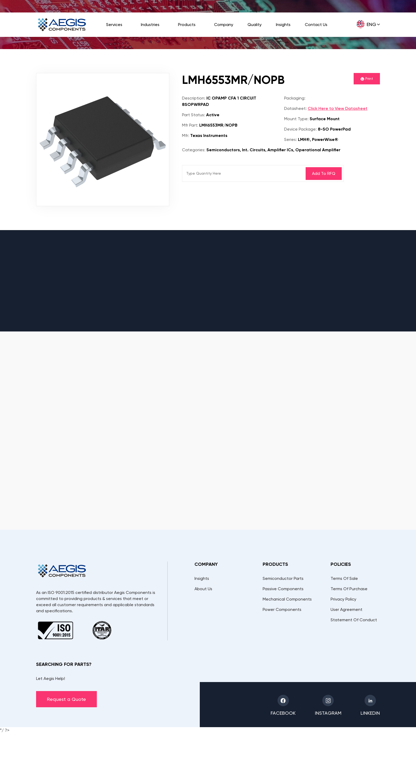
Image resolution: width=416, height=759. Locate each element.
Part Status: (193, 114)
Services (114, 24)
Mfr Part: (190, 125)
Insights (283, 24)
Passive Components (283, 588)
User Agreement (346, 609)
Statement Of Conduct (354, 619)
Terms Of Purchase (349, 588)
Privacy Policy (343, 599)
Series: (290, 139)
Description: (193, 98)
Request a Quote (66, 699)
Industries (150, 24)
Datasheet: (295, 108)
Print (367, 78)
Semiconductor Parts (283, 578)
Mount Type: (296, 118)
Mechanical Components (287, 599)
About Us (203, 588)
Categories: (193, 149)
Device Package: (300, 129)
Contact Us (316, 24)
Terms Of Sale (344, 578)
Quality (255, 24)
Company (223, 24)
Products (187, 24)
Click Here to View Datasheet (337, 108)
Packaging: (294, 98)
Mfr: (185, 135)
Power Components (282, 609)
